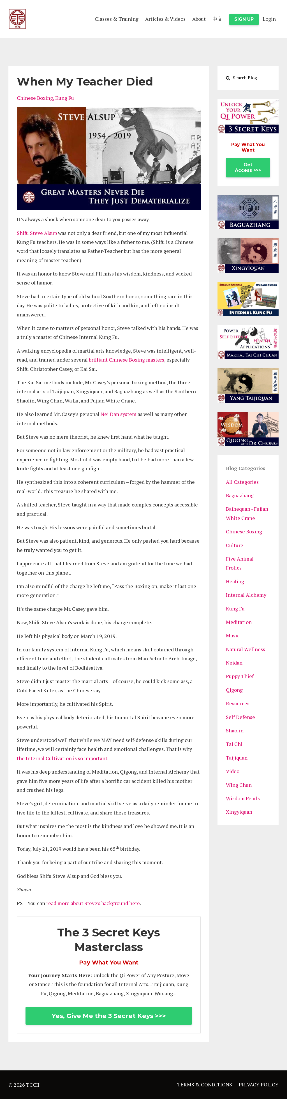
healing (235, 581)
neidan (234, 662)
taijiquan (236, 757)
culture (234, 545)
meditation (239, 622)
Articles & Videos (165, 18)
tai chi (234, 744)
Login (269, 18)
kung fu (64, 97)
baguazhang (240, 495)
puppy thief (240, 676)
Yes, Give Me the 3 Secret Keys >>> (109, 1016)
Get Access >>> (248, 167)
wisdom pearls (243, 798)
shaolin (235, 730)
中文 (217, 18)
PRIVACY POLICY (259, 1084)
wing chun (239, 784)
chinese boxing (35, 97)
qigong (234, 689)
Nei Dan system (118, 414)
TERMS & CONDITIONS (204, 1084)
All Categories (242, 481)
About (199, 18)
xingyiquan (239, 811)
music (233, 635)
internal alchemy (246, 594)
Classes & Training (116, 18)
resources (237, 703)
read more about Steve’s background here (93, 903)
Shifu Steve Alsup (37, 233)
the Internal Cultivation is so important (62, 758)
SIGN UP (244, 19)
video (232, 771)
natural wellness (245, 649)
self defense (240, 717)
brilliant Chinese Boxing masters (126, 359)
